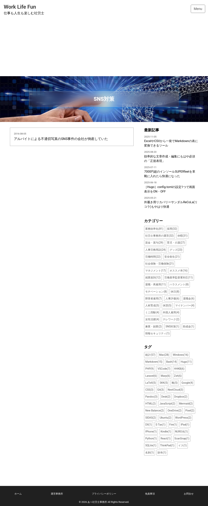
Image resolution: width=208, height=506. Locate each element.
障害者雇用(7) (153, 298)
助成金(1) (188, 326)
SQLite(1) (150, 445)
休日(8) (175, 291)
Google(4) (187, 382)
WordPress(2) (183, 417)
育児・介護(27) (176, 242)
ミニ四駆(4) (152, 312)
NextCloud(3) (175, 389)
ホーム (18, 493)
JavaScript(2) (167, 403)
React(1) (166, 438)
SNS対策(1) (172, 326)
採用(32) (172, 228)
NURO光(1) (181, 431)
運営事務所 (57, 493)
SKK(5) (164, 382)
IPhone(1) (151, 431)
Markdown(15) (153, 361)
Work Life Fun (20, 7)
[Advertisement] (104, 48)
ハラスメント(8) (179, 284)
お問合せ (189, 493)
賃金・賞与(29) (154, 242)
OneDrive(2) (175, 410)
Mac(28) (164, 354)
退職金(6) (188, 298)
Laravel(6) (151, 375)
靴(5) (175, 382)
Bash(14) (171, 361)
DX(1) (148, 424)
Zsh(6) (178, 375)
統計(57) (150, 354)
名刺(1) (149, 452)
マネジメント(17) (155, 270)
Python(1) (151, 438)
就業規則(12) (152, 277)
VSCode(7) (164, 368)
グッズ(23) (176, 249)
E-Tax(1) (160, 424)
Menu (198, 9)
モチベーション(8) (156, 291)
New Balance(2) (154, 410)
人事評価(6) (172, 298)
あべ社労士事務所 (97, 502)
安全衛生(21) (172, 256)
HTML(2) (150, 403)
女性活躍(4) (152, 319)
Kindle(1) (166, 431)
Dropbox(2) (180, 396)
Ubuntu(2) (165, 417)
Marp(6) (165, 375)
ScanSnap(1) (181, 438)
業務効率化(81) (154, 228)
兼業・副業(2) (153, 326)
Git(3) (160, 389)
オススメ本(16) (178, 270)
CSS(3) (149, 389)
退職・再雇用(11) (155, 284)
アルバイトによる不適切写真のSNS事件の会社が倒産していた (61, 139)
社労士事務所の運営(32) (159, 235)
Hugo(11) (186, 361)
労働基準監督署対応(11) (178, 277)
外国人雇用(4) (171, 312)
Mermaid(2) (186, 403)
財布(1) (162, 452)
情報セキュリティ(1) (157, 333)
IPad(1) (185, 424)
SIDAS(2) (150, 417)
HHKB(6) (179, 368)
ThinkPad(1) (167, 445)
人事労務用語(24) (155, 249)
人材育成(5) (152, 305)
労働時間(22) (152, 256)
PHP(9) (149, 368)
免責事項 (150, 493)
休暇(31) (182, 235)
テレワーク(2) (171, 319)
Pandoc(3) (151, 396)
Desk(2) (165, 396)
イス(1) (182, 445)
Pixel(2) (189, 410)
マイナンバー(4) (184, 305)
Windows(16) (180, 354)
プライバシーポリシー (104, 493)
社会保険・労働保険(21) (159, 263)
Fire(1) (173, 424)
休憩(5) (167, 305)
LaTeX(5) (150, 382)
